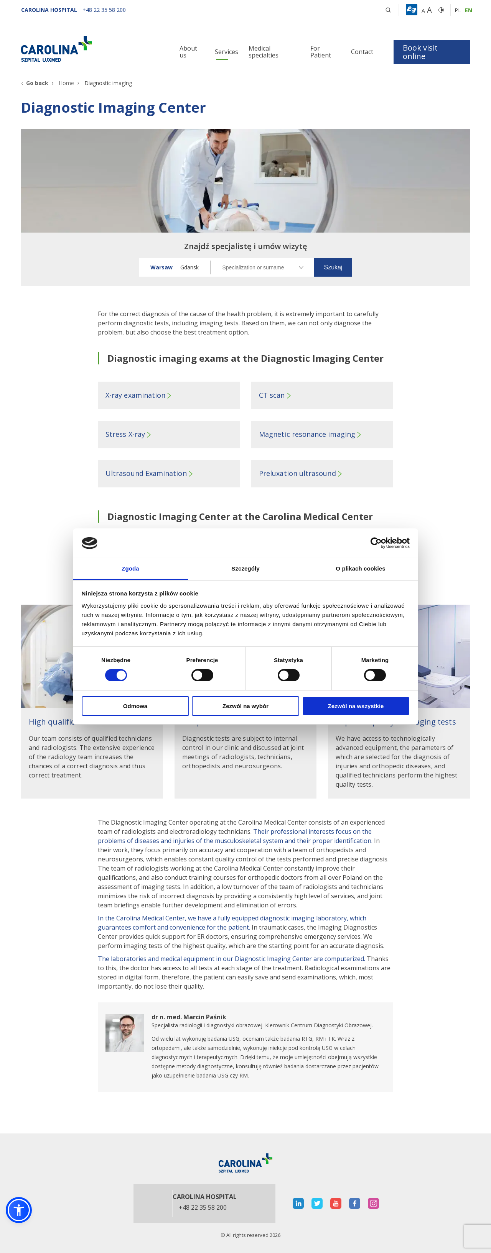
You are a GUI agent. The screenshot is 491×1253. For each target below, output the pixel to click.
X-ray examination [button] (135, 395)
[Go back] (34, 83)
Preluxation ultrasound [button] (297, 473)
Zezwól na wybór (245, 706)
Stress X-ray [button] (125, 434)
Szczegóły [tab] (245, 568)
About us (188, 51)
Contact (362, 52)
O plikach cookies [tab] (360, 568)
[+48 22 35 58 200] (104, 9)
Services (226, 52)
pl (458, 10)
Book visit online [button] (420, 52)
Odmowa (135, 706)
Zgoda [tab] (130, 568)
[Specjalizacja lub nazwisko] (262, 267)
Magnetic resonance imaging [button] (307, 434)
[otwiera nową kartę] (245, 1047)
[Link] (92, 48)
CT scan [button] (272, 395)
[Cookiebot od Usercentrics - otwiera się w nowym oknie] (376, 543)
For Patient (320, 51)
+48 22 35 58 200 (203, 1207)
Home (66, 83)
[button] (412, 10)
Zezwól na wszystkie (356, 706)
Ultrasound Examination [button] (146, 473)
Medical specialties (263, 51)
